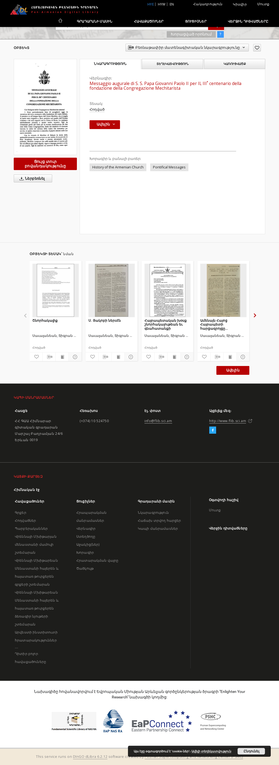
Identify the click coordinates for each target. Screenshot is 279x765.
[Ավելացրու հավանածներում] (257, 47)
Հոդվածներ (25, 520)
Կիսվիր (240, 4)
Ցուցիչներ (196, 21)
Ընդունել (251, 751)
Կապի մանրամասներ (158, 528)
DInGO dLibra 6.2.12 (90, 756)
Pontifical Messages (169, 167)
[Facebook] (212, 430)
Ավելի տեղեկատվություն (211, 751)
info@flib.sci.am (158, 421)
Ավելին (232, 370)
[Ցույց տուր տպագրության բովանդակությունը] (62, 356)
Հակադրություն (207, 4)
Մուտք (263, 4)
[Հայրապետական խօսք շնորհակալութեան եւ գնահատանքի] (168, 290)
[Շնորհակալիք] (56, 290)
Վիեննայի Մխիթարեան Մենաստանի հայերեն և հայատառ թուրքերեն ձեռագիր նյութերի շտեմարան (37, 608)
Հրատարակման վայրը (97, 560)
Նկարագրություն (153, 512)
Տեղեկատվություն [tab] (173, 64)
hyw (162, 4)
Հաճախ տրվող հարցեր (159, 520)
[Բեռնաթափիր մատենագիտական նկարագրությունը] (49, 356)
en (172, 4)
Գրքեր (20, 512)
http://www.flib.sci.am (227, 421)
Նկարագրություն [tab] (110, 64)
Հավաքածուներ (149, 21)
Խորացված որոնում (191, 34)
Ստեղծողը (85, 536)
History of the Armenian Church (118, 167)
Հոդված (97, 109)
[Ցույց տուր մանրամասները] (74, 356)
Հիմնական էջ (27, 489)
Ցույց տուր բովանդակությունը (45, 163)
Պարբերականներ (31, 528)
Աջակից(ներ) (88, 544)
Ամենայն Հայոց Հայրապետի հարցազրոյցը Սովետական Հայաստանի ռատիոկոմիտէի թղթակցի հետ (214, 324)
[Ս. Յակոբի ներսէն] (112, 290)
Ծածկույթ (85, 568)
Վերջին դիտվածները (248, 21)
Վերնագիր (86, 528)
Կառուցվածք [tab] (235, 64)
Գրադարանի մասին (95, 21)
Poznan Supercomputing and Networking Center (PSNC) (194, 756)
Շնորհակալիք (45, 320)
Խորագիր (85, 552)
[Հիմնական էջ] (60, 21)
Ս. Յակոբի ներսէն (104, 320)
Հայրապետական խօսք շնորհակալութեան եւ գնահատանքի (165, 324)
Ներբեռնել (31, 178)
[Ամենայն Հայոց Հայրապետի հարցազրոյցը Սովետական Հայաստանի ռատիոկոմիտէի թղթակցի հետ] (223, 290)
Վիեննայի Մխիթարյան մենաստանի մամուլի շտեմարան (36, 544)
